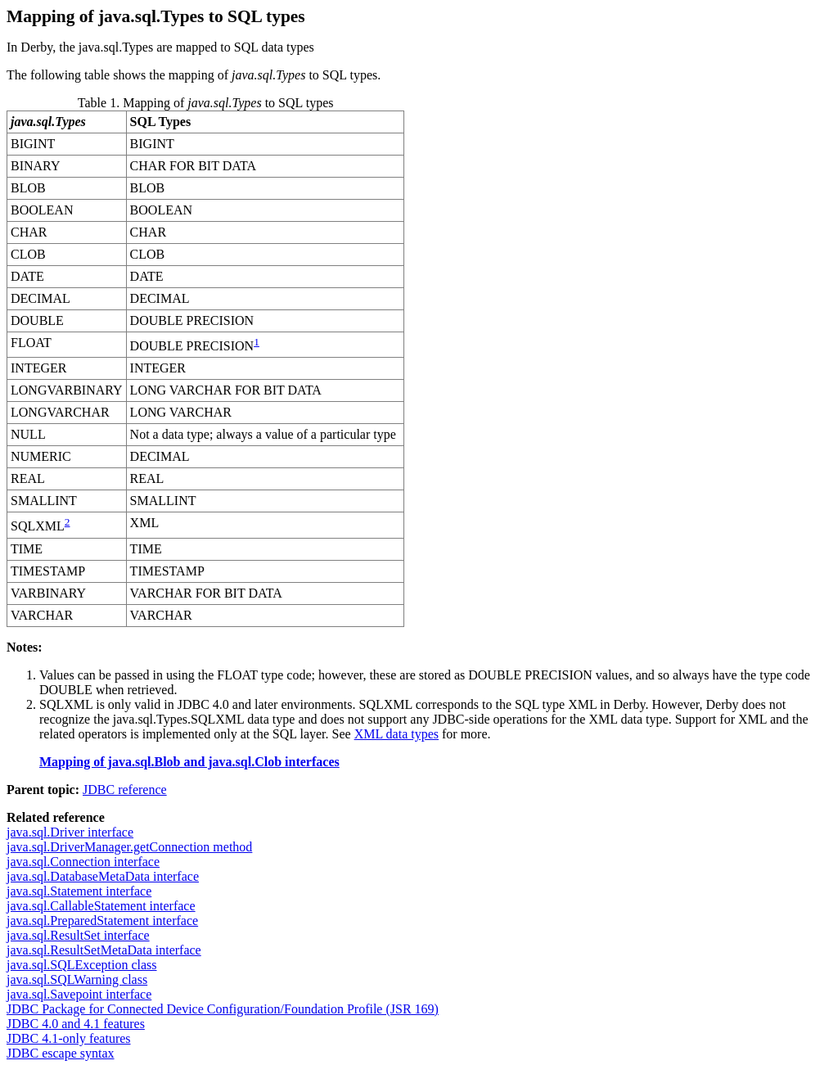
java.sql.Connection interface (83, 862)
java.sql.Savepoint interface (79, 994)
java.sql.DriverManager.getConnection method (129, 847)
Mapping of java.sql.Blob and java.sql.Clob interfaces (189, 762)
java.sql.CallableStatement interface (101, 906)
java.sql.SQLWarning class (77, 979)
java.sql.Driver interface (70, 832)
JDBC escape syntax (61, 1053)
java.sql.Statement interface (79, 891)
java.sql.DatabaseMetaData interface (103, 876)
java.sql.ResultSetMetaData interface (104, 950)
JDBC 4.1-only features (69, 1038)
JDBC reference (125, 789)
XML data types (396, 734)
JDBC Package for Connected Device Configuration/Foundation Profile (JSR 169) (223, 1009)
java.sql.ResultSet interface (78, 935)
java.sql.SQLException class (82, 965)
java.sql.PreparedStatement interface (102, 920)
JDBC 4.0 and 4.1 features (76, 1024)
